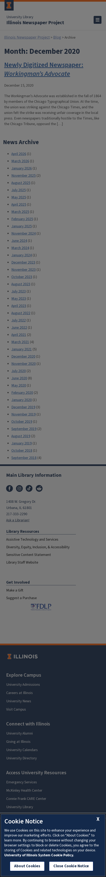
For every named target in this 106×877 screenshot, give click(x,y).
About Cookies (27, 866)
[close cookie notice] (98, 819)
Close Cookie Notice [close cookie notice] (71, 866)
